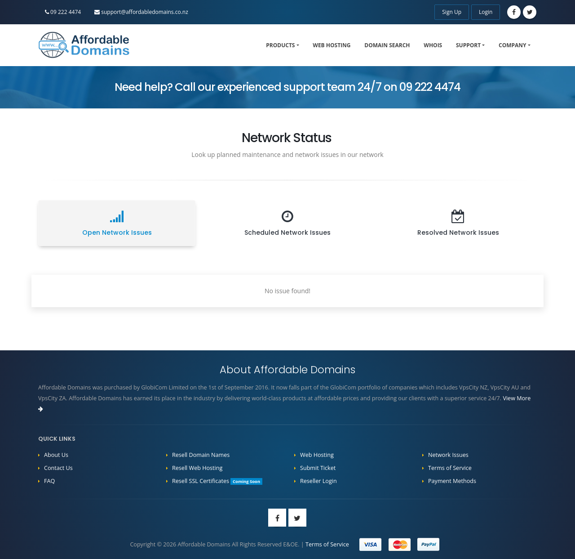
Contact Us (58, 468)
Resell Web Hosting (197, 468)
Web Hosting (331, 45)
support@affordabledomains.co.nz (141, 12)
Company (512, 45)
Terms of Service (450, 468)
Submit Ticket (318, 468)
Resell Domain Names (201, 455)
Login (485, 12)
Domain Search (387, 45)
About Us (56, 455)
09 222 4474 (63, 12)
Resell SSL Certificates (217, 481)
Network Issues (448, 455)
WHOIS (433, 45)
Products (280, 45)
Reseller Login (318, 481)
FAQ (49, 481)
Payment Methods (452, 481)
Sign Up (451, 12)
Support (468, 45)
